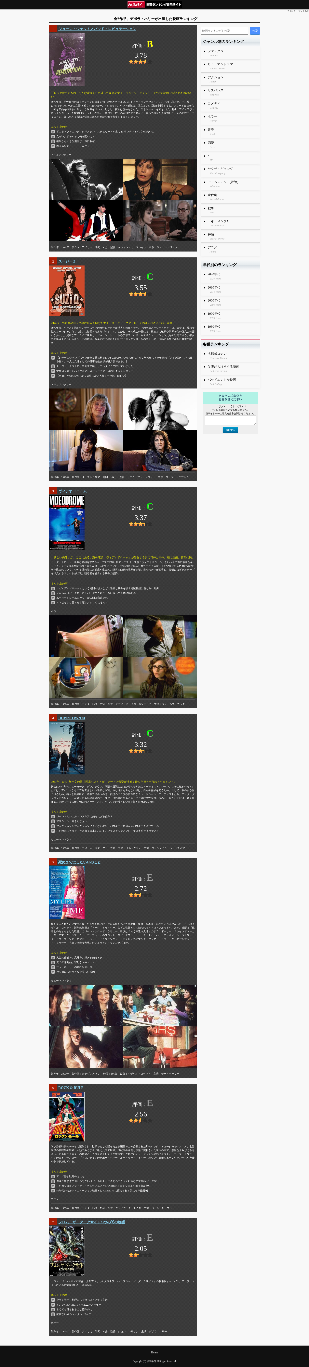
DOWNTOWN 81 (71, 718)
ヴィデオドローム (72, 491)
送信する (230, 430)
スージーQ (66, 261)
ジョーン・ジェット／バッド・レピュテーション (97, 29)
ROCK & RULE (71, 1088)
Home (154, 1352)
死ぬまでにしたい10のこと (79, 862)
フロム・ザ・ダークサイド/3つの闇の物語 (91, 1222)
